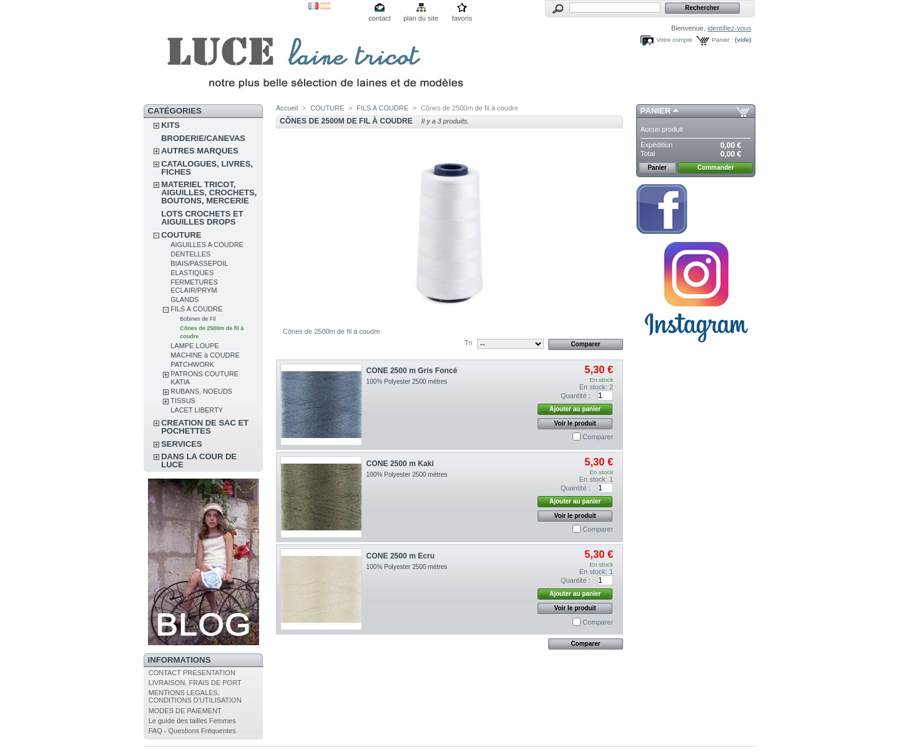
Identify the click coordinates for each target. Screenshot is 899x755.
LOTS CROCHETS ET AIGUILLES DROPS (202, 217)
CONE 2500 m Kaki (400, 463)
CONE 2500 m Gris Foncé (412, 370)
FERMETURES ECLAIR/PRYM (194, 286)
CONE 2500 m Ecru (400, 556)
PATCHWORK (192, 364)
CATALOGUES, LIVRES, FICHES (207, 168)
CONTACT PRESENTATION (192, 672)
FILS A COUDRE (196, 309)
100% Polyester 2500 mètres (407, 381)
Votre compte (674, 39)
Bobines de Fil (197, 319)
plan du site (420, 18)
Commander (715, 167)
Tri (468, 342)
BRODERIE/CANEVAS (203, 138)
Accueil (287, 108)
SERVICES (181, 444)
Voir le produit (575, 423)
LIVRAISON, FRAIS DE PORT (195, 682)
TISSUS (182, 400)
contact (379, 18)
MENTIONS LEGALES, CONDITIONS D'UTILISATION (195, 696)
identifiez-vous (729, 28)
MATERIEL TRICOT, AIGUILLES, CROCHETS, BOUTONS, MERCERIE (209, 192)
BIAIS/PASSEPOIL (199, 263)
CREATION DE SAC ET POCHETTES (204, 427)
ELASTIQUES (192, 272)
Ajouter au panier (575, 409)
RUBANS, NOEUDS (201, 391)
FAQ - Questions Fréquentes (192, 730)
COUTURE (181, 235)
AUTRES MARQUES (199, 150)
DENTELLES (190, 254)
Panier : (722, 39)
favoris (462, 18)
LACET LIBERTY (196, 410)
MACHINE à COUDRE (205, 355)
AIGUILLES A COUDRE (206, 244)
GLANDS (184, 299)
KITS (170, 125)
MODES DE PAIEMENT (185, 710)
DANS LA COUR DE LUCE (199, 460)
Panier (656, 110)
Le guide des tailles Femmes (192, 720)
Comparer (597, 437)
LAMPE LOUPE (194, 345)
